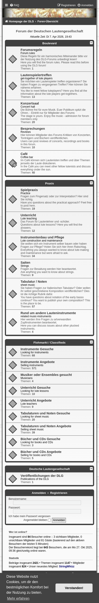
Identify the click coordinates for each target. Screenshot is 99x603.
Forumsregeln (31, 50)
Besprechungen (33, 128)
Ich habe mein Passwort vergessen (29, 516)
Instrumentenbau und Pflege (42, 237)
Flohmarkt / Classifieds (49, 342)
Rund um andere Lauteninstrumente (48, 313)
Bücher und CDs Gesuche (40, 439)
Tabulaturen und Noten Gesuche (45, 413)
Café (24, 154)
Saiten (25, 262)
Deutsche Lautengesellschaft (49, 469)
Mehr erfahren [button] (18, 598)
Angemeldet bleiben (37, 520)
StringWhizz (66, 566)
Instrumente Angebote (38, 362)
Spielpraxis (29, 190)
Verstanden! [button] (74, 588)
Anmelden (39, 493)
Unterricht (28, 215)
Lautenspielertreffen (36, 75)
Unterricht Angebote (36, 400)
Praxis (49, 183)
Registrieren (58, 493)
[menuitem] (14, 5)
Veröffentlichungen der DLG (42, 475)
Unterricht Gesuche (36, 387)
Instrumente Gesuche (37, 349)
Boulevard (49, 43)
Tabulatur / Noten (34, 281)
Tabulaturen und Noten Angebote (46, 426)
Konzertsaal (30, 103)
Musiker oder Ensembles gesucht (46, 375)
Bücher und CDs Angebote (41, 452)
